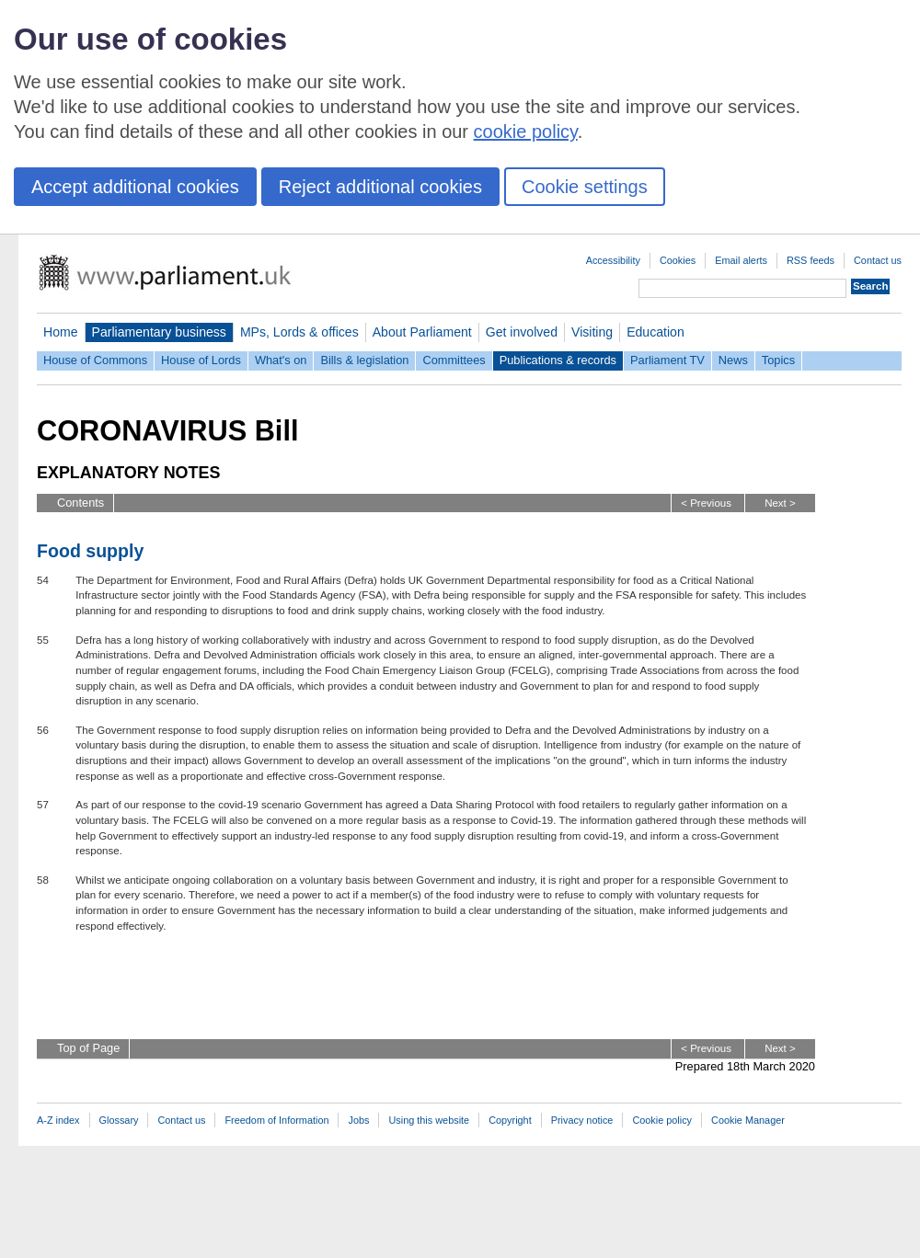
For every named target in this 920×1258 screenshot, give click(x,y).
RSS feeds (810, 260)
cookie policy (526, 131)
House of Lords (201, 360)
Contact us (878, 260)
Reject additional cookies (380, 187)
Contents (80, 502)
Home (60, 332)
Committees (453, 360)
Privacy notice (582, 1120)
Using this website (428, 1120)
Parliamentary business (159, 332)
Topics (778, 360)
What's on (281, 360)
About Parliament (422, 332)
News (733, 360)
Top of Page (88, 1048)
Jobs (358, 1120)
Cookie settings (585, 187)
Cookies (678, 260)
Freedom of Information (276, 1120)
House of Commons (95, 360)
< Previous (706, 503)
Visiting (592, 332)
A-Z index (58, 1120)
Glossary (119, 1120)
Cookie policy (662, 1120)
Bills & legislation (364, 360)
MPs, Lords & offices (299, 332)
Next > (780, 503)
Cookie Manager (748, 1120)
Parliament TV (667, 360)
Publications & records (558, 360)
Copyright (510, 1120)
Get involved (522, 332)
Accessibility (613, 260)
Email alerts (741, 260)
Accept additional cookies (135, 187)
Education (655, 332)
